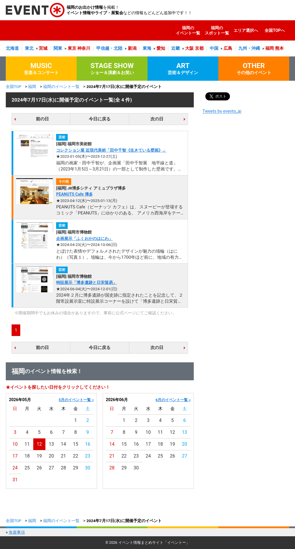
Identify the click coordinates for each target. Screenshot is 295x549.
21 (63, 456)
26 (39, 468)
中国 (214, 48)
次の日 (156, 119)
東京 (72, 48)
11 (27, 444)
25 (27, 468)
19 (39, 456)
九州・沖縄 (249, 48)
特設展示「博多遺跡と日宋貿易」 (86, 282)
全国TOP (13, 86)
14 (63, 444)
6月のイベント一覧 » (173, 400)
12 (39, 444)
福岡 (269, 48)
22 (75, 456)
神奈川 (83, 48)
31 (15, 479)
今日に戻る (99, 119)
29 (75, 468)
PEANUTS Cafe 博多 (74, 194)
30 (87, 468)
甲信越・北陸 (109, 48)
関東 (58, 48)
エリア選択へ (246, 30)
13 (51, 444)
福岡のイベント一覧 (188, 30)
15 (75, 444)
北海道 (12, 48)
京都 (199, 48)
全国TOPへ (275, 30)
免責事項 (17, 532)
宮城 (43, 48)
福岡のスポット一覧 (217, 30)
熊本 (279, 48)
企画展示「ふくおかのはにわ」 (84, 238)
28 (63, 468)
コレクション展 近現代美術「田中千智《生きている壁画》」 (111, 150)
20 (51, 456)
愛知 (160, 48)
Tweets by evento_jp (221, 111)
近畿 (175, 48)
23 (87, 456)
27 (51, 468)
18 (27, 456)
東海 (147, 48)
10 (15, 444)
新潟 (132, 48)
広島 (228, 48)
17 (15, 456)
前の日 (42, 119)
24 (15, 468)
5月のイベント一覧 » (76, 400)
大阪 (189, 48)
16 (87, 444)
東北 (29, 48)
